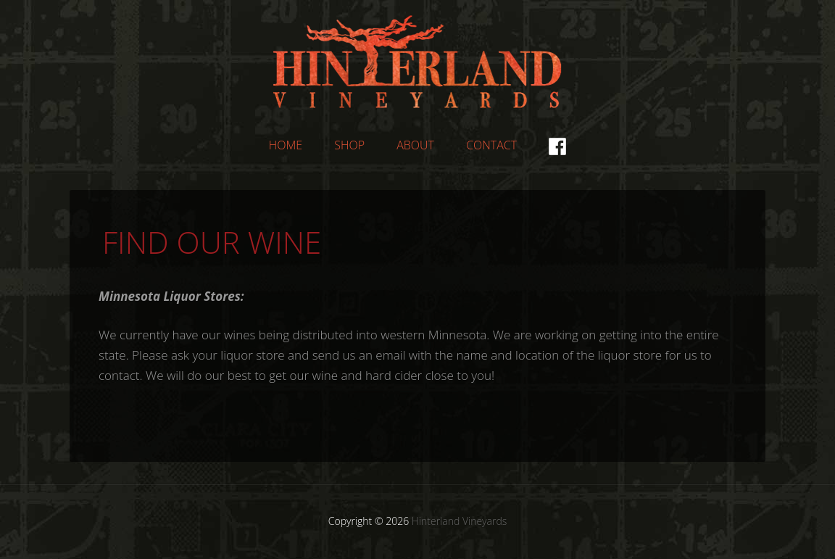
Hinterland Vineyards (417, 62)
